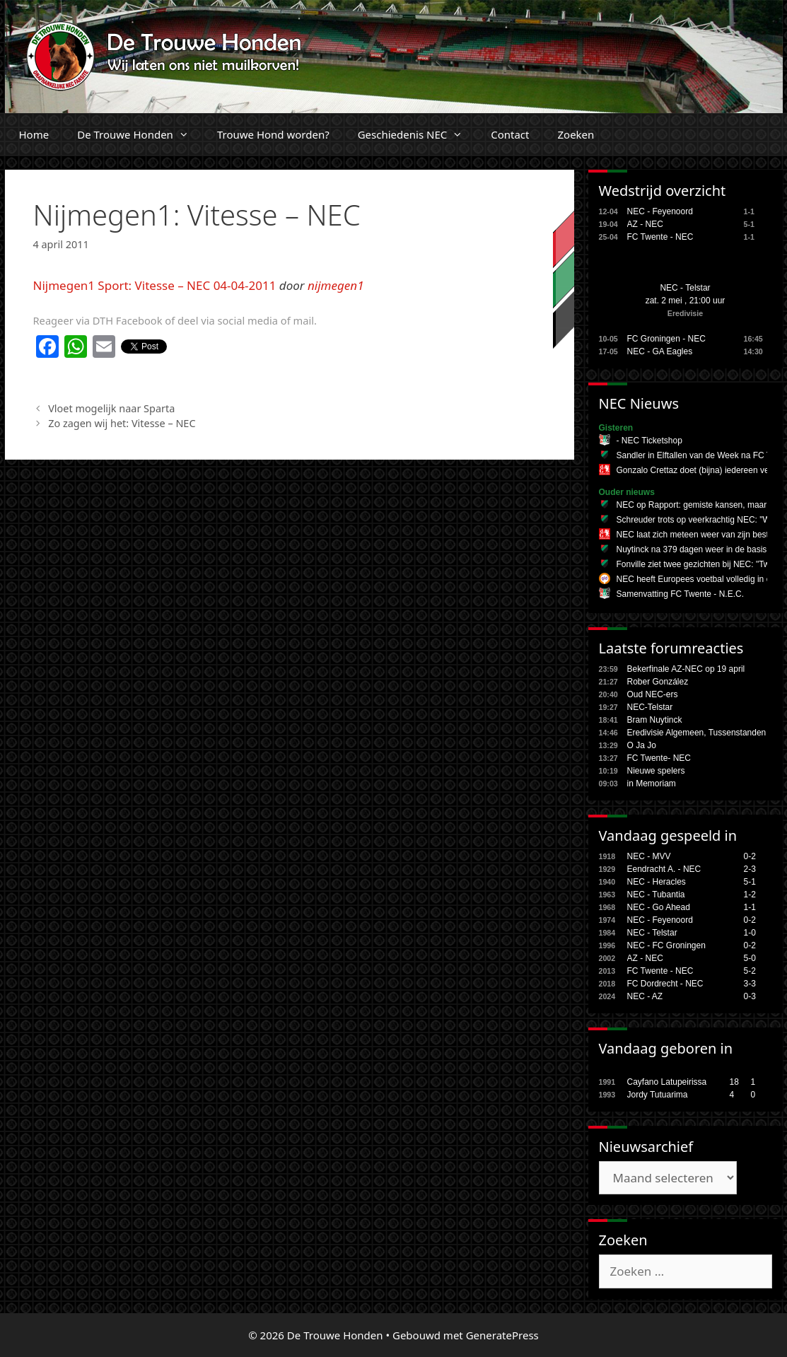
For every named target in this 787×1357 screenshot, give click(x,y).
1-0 (750, 933)
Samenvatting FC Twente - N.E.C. (681, 594)
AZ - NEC (645, 224)
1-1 (750, 907)
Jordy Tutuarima (657, 1095)
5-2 (750, 971)
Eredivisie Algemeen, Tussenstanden (696, 733)
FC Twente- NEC (659, 758)
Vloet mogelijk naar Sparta (111, 408)
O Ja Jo (641, 745)
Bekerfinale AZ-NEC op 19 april (686, 669)
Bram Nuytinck (654, 720)
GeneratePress (502, 1335)
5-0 (750, 958)
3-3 (750, 984)
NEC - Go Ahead (658, 907)
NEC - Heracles (656, 882)
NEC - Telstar (685, 288)
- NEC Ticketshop (649, 440)
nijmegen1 (336, 285)
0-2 (750, 856)
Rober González (658, 682)
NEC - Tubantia (656, 894)
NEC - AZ (645, 996)
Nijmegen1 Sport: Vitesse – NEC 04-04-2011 (154, 285)
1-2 (750, 894)
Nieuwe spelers (656, 771)
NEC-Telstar (650, 707)
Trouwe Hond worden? (273, 134)
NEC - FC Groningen (666, 945)
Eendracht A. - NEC (664, 869)
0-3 (750, 996)
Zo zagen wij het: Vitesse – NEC (121, 423)
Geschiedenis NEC (417, 134)
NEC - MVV (649, 856)
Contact (510, 134)
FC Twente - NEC (660, 237)
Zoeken (575, 134)
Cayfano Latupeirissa (667, 1082)
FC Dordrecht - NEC (665, 984)
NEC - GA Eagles (660, 351)
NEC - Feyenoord (660, 211)
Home (34, 134)
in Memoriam (651, 783)
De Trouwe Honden (140, 134)
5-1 (750, 882)
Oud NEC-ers (652, 694)
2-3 (750, 869)
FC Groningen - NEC (666, 339)
